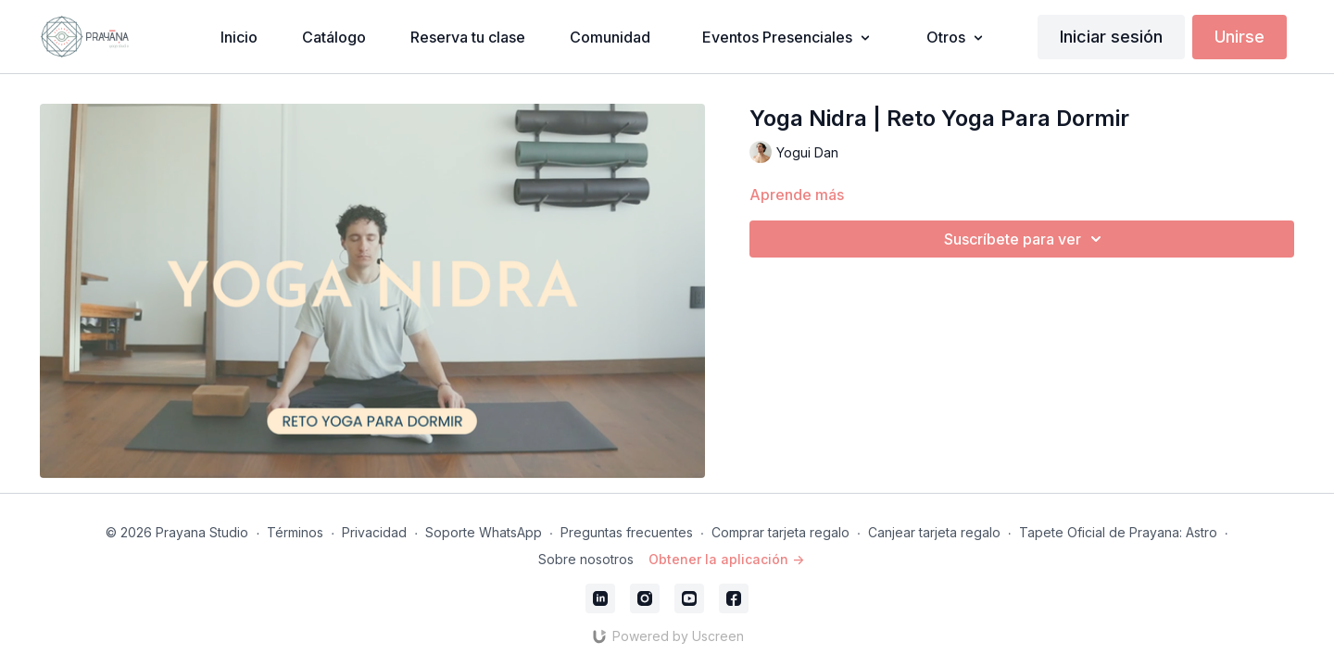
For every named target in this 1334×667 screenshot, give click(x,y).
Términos (295, 532)
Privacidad (374, 532)
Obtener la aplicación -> (726, 559)
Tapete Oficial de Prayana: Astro (1118, 532)
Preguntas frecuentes (626, 532)
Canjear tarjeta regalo (934, 532)
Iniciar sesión (1111, 36)
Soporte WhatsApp (483, 532)
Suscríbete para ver (1025, 239)
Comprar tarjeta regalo (780, 532)
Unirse (1239, 36)
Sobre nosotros (586, 559)
